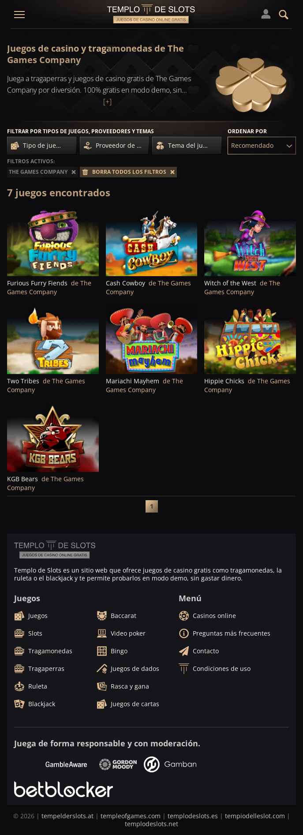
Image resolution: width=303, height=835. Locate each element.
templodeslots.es (193, 816)
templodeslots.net (151, 824)
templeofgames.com (131, 816)
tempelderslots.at (67, 816)
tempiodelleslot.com (255, 816)
